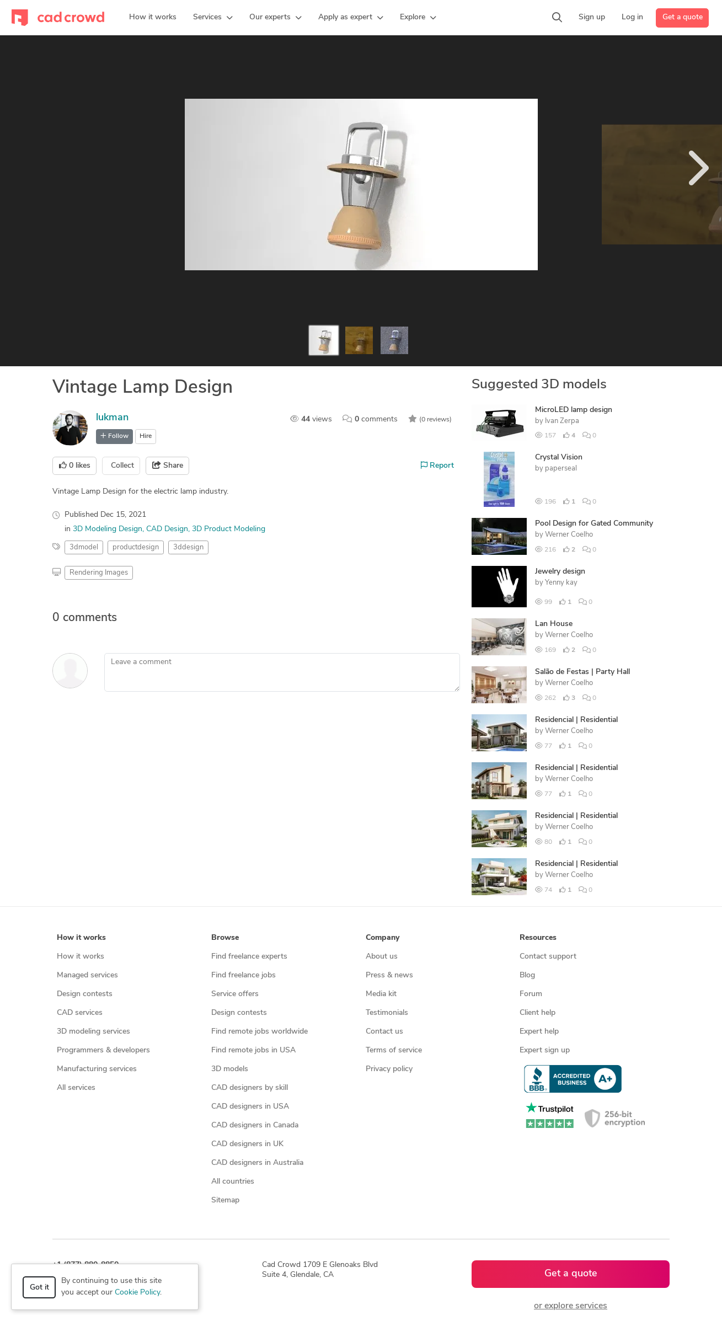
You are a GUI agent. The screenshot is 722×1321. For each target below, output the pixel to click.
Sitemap (225, 1200)
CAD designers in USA (250, 1107)
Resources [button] (538, 938)
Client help (537, 1013)
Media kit (381, 994)
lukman (112, 418)
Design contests (85, 994)
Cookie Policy (137, 1292)
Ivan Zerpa (562, 421)
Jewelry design (560, 572)
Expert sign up (545, 1050)
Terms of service (394, 1050)
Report (437, 465)
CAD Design (167, 529)
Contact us (384, 1032)
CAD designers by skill (249, 1088)
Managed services (87, 975)
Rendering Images (98, 572)
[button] (213, 17)
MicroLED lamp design (573, 410)
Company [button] (382, 938)
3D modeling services (93, 1032)
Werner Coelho (569, 534)
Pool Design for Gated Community (594, 524)
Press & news (389, 975)
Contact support (548, 957)
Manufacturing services (97, 1069)
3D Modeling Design (107, 529)
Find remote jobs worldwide (259, 1032)
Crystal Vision (558, 457)
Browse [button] (225, 938)
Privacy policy (389, 1069)
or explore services (570, 1306)
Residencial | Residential (576, 720)
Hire (146, 436)
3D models (229, 1069)
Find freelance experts (249, 957)
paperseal (561, 468)
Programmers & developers (103, 1050)
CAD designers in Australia (257, 1163)
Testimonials (387, 1013)
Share (167, 465)
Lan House (554, 624)
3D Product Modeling (228, 529)
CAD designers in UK (247, 1144)
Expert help (539, 1032)
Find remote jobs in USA (253, 1050)
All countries (232, 1182)
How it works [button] (81, 938)
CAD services (80, 1013)
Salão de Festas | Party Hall (582, 672)
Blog (527, 975)
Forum (531, 994)
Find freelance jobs (243, 975)
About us (382, 957)
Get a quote (682, 17)
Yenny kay (561, 582)
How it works (80, 957)
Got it (39, 1287)
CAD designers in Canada (254, 1125)
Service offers (235, 994)
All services (76, 1088)
